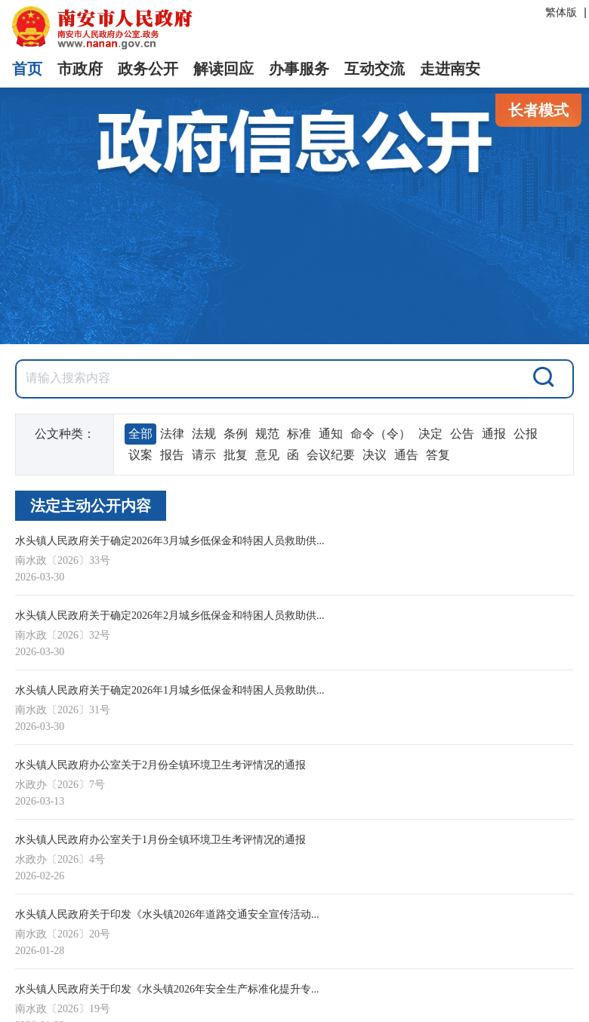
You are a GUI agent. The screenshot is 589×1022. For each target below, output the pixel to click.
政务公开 (148, 68)
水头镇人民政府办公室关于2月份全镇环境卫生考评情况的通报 (160, 765)
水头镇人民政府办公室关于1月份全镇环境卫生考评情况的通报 (160, 839)
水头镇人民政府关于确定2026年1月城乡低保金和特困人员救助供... (170, 690)
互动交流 (374, 68)
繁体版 (561, 12)
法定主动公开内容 (90, 505)
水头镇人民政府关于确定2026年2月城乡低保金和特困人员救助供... (170, 615)
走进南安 (450, 68)
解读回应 (223, 68)
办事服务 (299, 68)
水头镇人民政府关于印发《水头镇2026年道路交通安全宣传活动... (167, 914)
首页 (27, 68)
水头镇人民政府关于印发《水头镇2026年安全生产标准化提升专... (167, 989)
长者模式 (538, 110)
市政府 (80, 68)
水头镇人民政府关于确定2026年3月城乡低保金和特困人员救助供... (170, 540)
